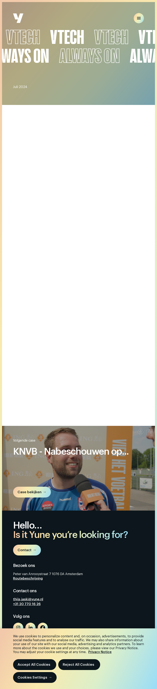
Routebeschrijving (28, 578)
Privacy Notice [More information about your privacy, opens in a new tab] (100, 652)
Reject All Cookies (78, 664)
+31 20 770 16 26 (27, 604)
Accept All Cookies (34, 664)
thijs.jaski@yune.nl (28, 599)
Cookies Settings (32, 677)
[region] (78, 658)
